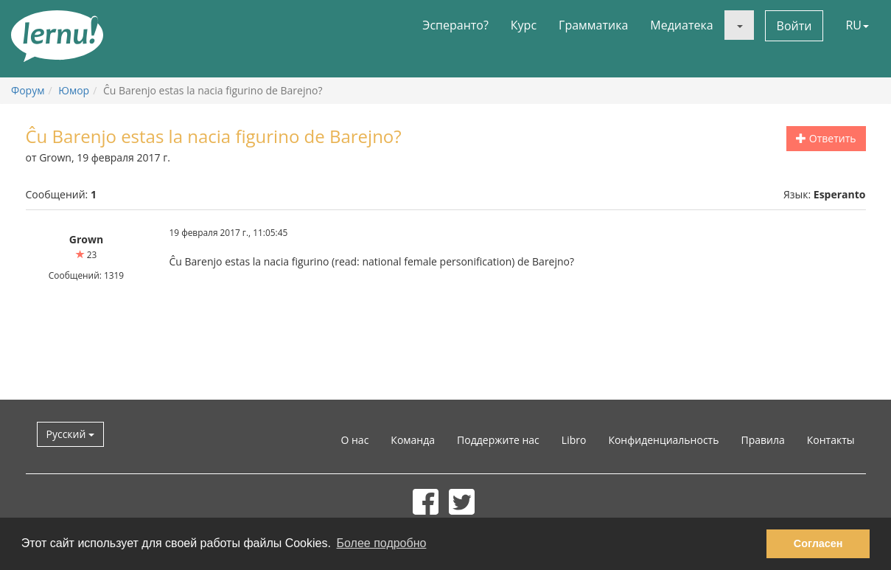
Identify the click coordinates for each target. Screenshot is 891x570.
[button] (739, 25)
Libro (574, 440)
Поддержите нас (498, 440)
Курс (524, 25)
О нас (354, 440)
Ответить (826, 138)
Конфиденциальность (663, 440)
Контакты (831, 440)
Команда (413, 440)
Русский (70, 434)
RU (857, 25)
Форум (27, 90)
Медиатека (681, 25)
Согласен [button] (818, 543)
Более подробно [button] (382, 543)
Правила (762, 440)
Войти (794, 26)
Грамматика (593, 25)
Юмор (73, 90)
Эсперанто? (455, 25)
